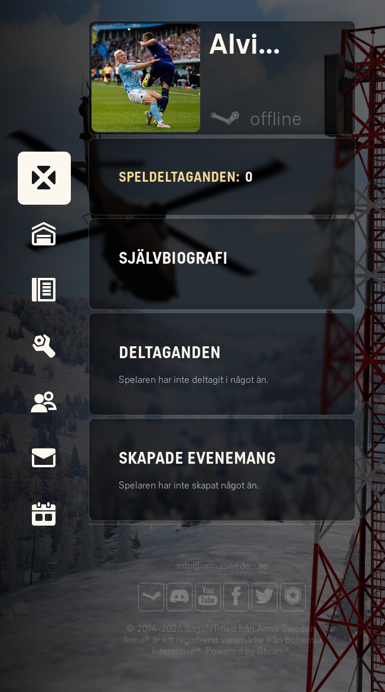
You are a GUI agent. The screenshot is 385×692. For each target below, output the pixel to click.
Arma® (136, 639)
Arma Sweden (286, 628)
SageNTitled (210, 628)
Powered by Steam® (247, 651)
